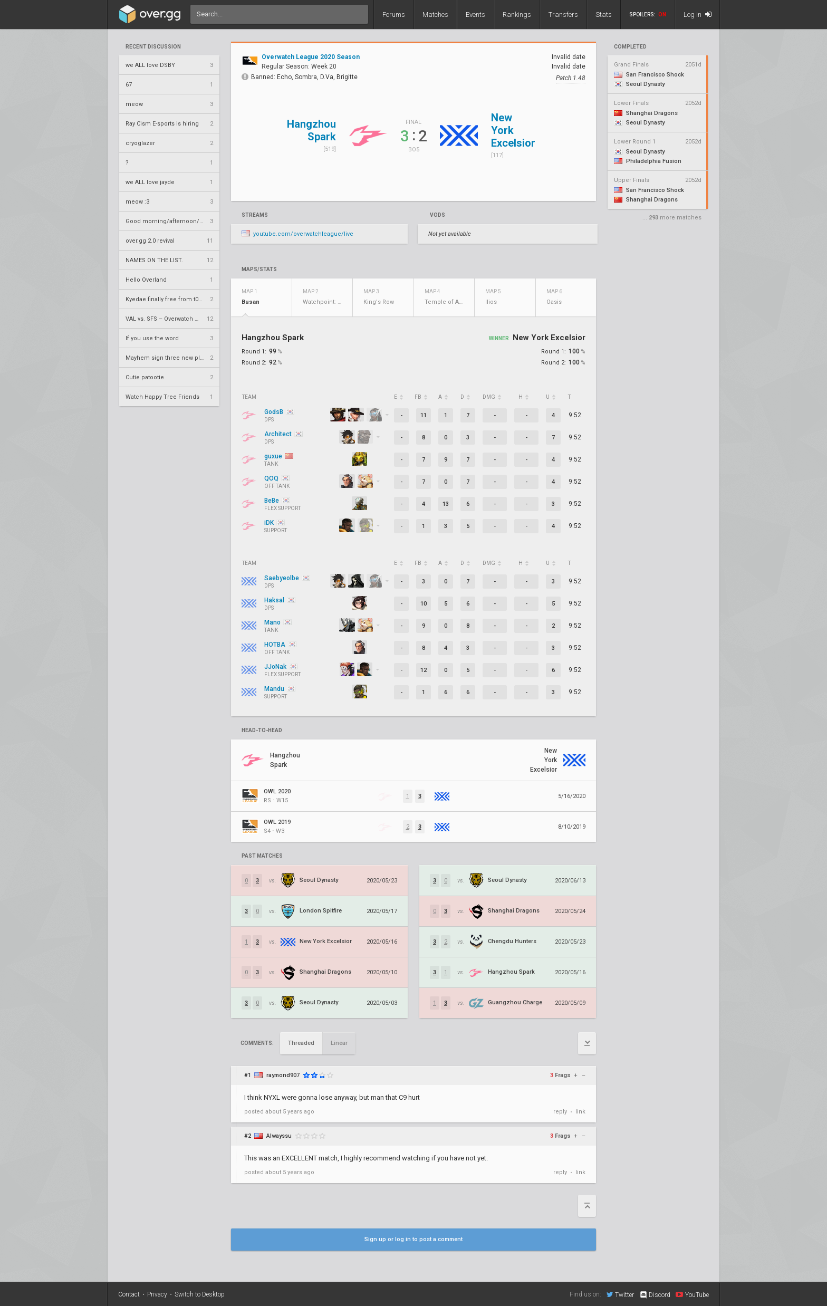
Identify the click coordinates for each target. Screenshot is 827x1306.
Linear (339, 1043)
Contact (129, 1294)
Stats (603, 14)
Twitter (620, 1294)
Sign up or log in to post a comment (413, 1239)
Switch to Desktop (200, 1294)
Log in (697, 14)
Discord (654, 1295)
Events (475, 14)
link (580, 1112)
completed (630, 47)
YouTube (692, 1294)
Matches (435, 14)
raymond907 (283, 1075)
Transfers (563, 14)
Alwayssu (279, 1135)
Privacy (157, 1294)
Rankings (517, 14)
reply (560, 1112)
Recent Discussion (153, 47)
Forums (393, 14)
